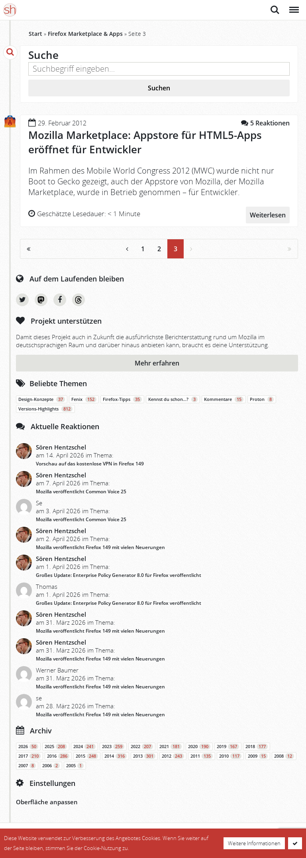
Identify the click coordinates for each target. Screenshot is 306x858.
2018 (256, 746)
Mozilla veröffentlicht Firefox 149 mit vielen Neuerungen (100, 546)
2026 (28, 746)
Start (35, 33)
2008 (284, 755)
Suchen (159, 88)
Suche (275, 10)
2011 (201, 755)
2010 (230, 755)
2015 (87, 755)
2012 (173, 755)
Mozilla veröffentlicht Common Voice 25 (81, 490)
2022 (142, 746)
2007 (27, 765)
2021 (170, 746)
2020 (199, 746)
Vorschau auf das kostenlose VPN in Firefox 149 (90, 462)
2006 (51, 765)
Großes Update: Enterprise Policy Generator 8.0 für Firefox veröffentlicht (118, 574)
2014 (115, 755)
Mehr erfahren (157, 362)
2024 (84, 746)
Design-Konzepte (41, 398)
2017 (29, 755)
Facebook (59, 299)
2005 (75, 765)
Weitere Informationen (254, 843)
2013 (144, 755)
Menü (293, 5)
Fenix (83, 398)
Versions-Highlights (45, 408)
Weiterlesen (268, 213)
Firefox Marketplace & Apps (85, 33)
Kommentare (223, 398)
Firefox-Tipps (122, 398)
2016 (58, 755)
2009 (258, 755)
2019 (228, 746)
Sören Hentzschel (61, 446)
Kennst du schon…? (173, 398)
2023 (113, 746)
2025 (56, 746)
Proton (262, 398)
